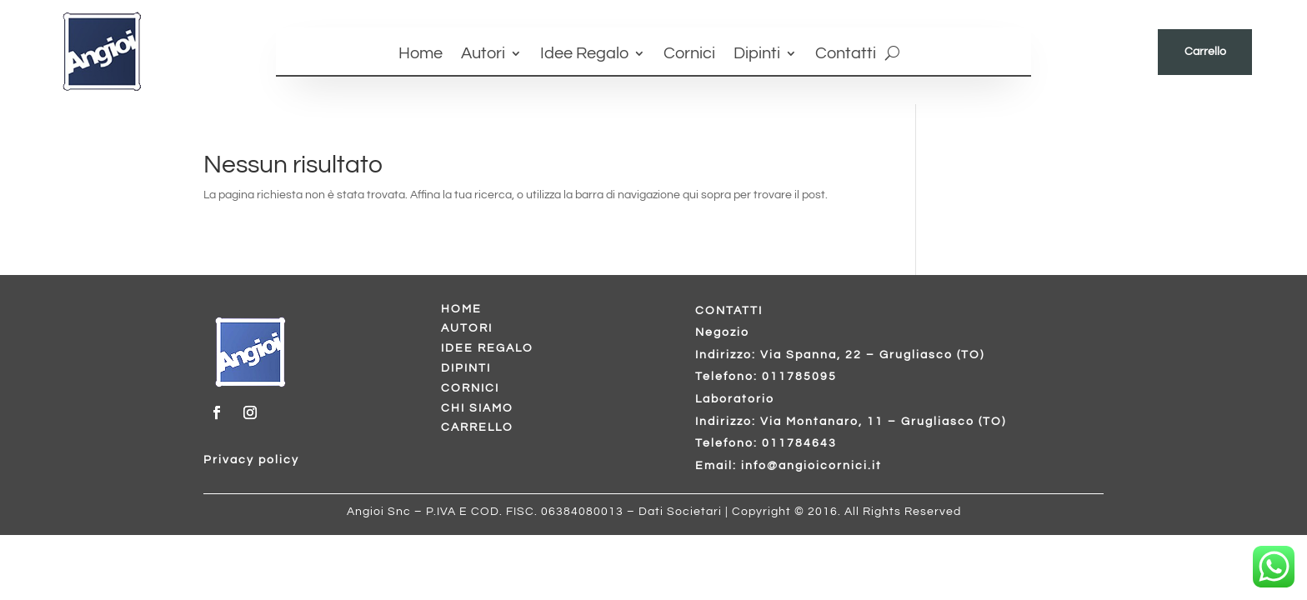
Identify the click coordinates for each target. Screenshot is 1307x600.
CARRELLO (477, 427)
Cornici (689, 55)
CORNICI (470, 388)
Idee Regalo (584, 55)
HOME (461, 309)
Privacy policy (251, 460)
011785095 (799, 376)
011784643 (799, 443)
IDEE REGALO (487, 348)
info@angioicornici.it (811, 466)
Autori (483, 55)
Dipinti (757, 55)
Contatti (845, 55)
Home (420, 55)
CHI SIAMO (477, 408)
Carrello (1205, 51)
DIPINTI (466, 368)
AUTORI (467, 328)
